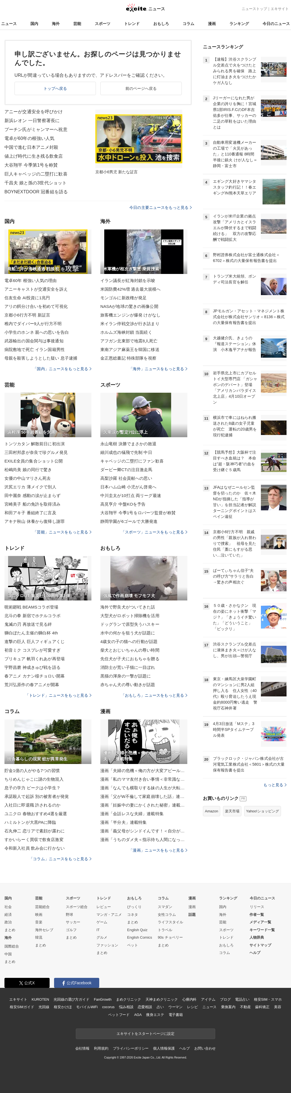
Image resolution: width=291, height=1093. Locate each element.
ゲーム (101, 922)
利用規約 (101, 1048)
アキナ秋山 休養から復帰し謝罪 (34, 521)
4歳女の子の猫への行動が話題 (128, 641)
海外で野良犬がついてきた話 (127, 607)
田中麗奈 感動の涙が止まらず (32, 495)
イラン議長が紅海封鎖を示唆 (127, 280)
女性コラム (167, 915)
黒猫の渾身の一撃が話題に (125, 676)
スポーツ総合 (77, 907)
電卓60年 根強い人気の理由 (30, 280)
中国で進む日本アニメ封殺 (31, 147)
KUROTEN (40, 999)
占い (160, 1007)
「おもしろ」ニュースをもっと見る (154, 695)
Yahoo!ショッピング (262, 811)
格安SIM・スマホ (268, 999)
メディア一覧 (260, 922)
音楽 (38, 922)
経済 (8, 915)
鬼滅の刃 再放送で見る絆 (28, 624)
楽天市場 (232, 811)
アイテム (208, 999)
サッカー (73, 922)
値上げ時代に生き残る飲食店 (33, 156)
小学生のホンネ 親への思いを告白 (36, 332)
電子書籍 (176, 1015)
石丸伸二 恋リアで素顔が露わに (34, 831)
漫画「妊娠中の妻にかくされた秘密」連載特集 (143, 805)
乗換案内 (228, 1007)
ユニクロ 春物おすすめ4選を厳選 (35, 813)
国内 (34, 23)
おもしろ (161, 23)
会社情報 (82, 1048)
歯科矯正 (262, 1007)
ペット (132, 945)
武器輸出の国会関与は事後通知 (34, 340)
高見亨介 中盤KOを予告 (123, 504)
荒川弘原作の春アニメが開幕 (31, 684)
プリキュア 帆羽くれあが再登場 (34, 658)
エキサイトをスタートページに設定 (145, 1034)
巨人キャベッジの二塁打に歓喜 (35, 174)
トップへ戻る (55, 88)
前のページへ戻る (141, 88)
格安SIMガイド (22, 1007)
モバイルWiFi (87, 1007)
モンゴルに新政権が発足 (123, 297)
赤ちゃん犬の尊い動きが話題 (127, 684)
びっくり (134, 907)
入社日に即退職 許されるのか (32, 805)
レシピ (192, 1007)
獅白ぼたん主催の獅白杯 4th (31, 632)
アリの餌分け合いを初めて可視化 (36, 306)
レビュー (103, 907)
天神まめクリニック (162, 999)
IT (98, 930)
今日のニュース (276, 23)
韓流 (38, 937)
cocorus (108, 1007)
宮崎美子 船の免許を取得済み (32, 504)
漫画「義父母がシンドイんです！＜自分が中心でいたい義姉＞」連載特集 (143, 831)
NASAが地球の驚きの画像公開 (129, 306)
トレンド (132, 23)
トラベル (165, 930)
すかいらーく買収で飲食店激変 (34, 839)
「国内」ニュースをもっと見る (62, 369)
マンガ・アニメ (109, 915)
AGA (138, 1015)
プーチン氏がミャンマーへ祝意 (35, 129)
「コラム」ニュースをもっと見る (60, 859)
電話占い (242, 999)
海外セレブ (44, 930)
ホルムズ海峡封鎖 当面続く (126, 332)
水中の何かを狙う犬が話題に (127, 632)
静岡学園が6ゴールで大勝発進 (128, 521)
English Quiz (137, 930)
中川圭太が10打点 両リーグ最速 (130, 495)
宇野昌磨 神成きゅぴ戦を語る (32, 667)
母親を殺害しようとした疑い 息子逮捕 (40, 358)
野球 (69, 915)
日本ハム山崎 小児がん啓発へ (128, 486)
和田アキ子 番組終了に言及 (30, 512)
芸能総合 (42, 907)
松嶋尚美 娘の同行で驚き (28, 469)
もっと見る (275, 785)
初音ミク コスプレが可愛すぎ (32, 650)
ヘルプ (254, 953)
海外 (56, 23)
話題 (192, 915)
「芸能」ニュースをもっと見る (62, 532)
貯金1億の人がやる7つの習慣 (32, 770)
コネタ (132, 915)
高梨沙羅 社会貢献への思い (126, 478)
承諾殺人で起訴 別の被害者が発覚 (36, 796)
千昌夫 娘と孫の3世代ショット (35, 182)
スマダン (165, 907)
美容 (277, 1007)
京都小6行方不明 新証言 (27, 315)
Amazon (211, 811)
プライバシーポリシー (131, 1048)
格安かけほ (63, 1007)
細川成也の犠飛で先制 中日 (126, 452)
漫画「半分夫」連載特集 (123, 822)
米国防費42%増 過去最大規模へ (130, 289)
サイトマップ (260, 945)
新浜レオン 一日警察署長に (32, 120)
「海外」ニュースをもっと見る (158, 369)
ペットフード (119, 1015)
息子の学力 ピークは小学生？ (32, 787)
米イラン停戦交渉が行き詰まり (129, 323)
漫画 (212, 23)
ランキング (239, 23)
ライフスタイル (170, 922)
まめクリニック (128, 999)
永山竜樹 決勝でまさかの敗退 (128, 443)
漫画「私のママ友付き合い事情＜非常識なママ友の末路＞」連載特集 (143, 779)
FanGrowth (102, 999)
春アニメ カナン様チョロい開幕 (34, 676)
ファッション (107, 945)
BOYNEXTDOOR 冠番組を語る (36, 191)
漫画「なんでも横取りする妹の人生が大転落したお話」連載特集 (143, 787)
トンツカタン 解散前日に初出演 (34, 443)
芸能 (77, 23)
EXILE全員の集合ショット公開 (33, 461)
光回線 (43, 1007)
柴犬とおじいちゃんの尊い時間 (129, 650)
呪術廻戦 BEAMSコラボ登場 (31, 607)
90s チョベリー (170, 937)
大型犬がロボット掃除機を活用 (129, 615)
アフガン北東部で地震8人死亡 (128, 340)
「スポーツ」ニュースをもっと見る (154, 532)
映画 (38, 915)
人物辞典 (256, 937)
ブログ (225, 999)
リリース (257, 907)
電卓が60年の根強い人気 (29, 138)
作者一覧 (256, 915)
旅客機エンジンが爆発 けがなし (130, 315)
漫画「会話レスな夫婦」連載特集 (132, 813)
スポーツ (102, 23)
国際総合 (11, 946)
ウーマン (175, 1007)
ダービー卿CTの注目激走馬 (126, 469)
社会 (8, 907)
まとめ (9, 930)
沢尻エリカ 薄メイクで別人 (30, 486)
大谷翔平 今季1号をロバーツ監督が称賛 (138, 512)
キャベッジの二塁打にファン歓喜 (132, 461)
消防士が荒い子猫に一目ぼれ (127, 667)
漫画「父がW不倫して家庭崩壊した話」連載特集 (143, 796)
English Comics (139, 937)
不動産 (245, 1007)
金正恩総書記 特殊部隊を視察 (128, 358)
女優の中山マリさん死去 (27, 478)
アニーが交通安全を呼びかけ (33, 111)
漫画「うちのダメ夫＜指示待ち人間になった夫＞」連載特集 (143, 839)
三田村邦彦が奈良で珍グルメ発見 (36, 452)
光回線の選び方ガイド (71, 999)
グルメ (101, 937)
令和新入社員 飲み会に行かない (34, 848)
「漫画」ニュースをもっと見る (158, 850)
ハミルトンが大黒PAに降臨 (30, 822)
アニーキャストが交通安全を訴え (36, 289)
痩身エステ (155, 1015)
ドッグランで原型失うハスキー (129, 624)
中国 (8, 954)
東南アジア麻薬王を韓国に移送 (129, 349)
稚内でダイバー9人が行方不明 (33, 323)
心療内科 (189, 999)
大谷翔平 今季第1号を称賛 (31, 165)
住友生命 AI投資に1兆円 (27, 297)
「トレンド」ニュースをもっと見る (58, 695)
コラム (188, 23)
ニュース (9, 23)
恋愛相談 (145, 1007)
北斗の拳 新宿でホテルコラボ (32, 615)
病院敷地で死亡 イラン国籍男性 (34, 349)
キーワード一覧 (262, 930)
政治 (8, 922)
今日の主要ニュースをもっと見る (160, 207)
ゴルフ (71, 930)
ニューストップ (254, 9)
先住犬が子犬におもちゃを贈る (129, 658)
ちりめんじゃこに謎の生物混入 (34, 779)
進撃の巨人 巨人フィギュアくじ (34, 641)
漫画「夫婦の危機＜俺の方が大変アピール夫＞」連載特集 (143, 770)
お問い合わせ (205, 1048)
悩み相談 (126, 1007)
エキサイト (280, 9)
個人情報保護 (163, 1048)
